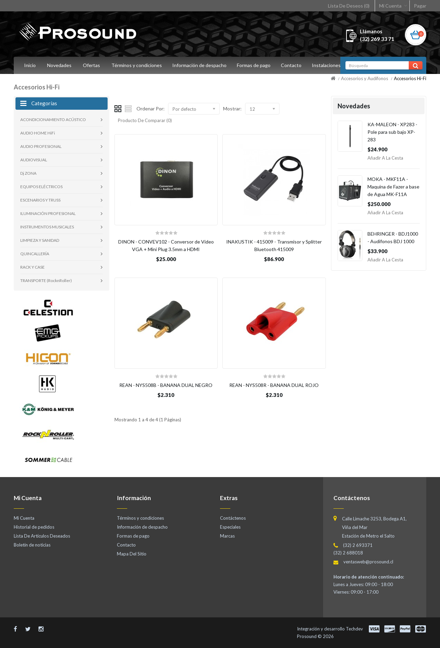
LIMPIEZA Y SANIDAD (39, 240)
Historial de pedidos (34, 527)
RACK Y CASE (32, 267)
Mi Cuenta (390, 6)
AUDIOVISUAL (33, 159)
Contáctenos (233, 518)
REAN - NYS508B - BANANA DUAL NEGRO (165, 385)
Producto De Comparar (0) (145, 120)
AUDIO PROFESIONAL (41, 146)
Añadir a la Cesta (385, 158)
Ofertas (91, 65)
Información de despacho (200, 65)
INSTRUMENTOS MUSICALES (47, 226)
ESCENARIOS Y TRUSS (40, 200)
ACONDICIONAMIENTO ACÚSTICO (53, 119)
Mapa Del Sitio (131, 554)
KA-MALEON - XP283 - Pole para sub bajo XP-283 (392, 131)
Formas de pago (256, 65)
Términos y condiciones (136, 65)
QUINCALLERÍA (34, 253)
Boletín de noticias (32, 545)
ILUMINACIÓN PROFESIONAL (48, 213)
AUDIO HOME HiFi (37, 133)
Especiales (230, 527)
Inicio (30, 65)
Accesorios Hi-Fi (410, 78)
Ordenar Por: (150, 108)
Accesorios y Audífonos (364, 78)
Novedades (59, 65)
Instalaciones (330, 65)
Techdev (354, 628)
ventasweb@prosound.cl (368, 561)
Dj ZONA (28, 173)
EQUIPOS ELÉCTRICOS (41, 186)
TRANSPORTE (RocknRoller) (46, 280)
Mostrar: (232, 108)
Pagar (420, 6)
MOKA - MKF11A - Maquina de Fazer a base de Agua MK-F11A (393, 186)
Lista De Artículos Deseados (42, 536)
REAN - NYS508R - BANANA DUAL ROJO (274, 385)
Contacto (294, 65)
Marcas (227, 536)
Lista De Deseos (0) (349, 6)
